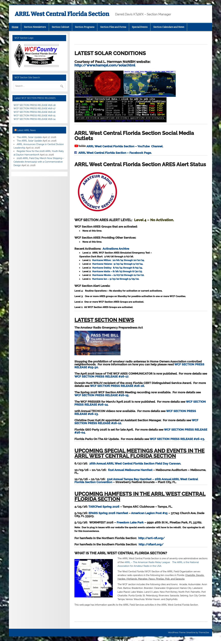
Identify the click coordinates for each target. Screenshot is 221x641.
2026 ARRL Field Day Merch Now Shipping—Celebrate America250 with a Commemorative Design (39, 162)
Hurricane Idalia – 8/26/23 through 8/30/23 (117, 271)
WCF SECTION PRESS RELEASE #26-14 (34, 119)
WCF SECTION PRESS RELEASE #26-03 (177, 439)
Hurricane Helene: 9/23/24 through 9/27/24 (117, 264)
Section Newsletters (35, 27)
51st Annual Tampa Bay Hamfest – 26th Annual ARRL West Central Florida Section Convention (136, 480)
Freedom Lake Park (130, 522)
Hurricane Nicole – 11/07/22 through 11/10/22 (118, 275)
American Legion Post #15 (149, 513)
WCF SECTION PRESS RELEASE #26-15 (101, 395)
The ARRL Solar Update (29, 137)
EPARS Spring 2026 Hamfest (108, 513)
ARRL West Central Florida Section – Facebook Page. (115, 152)
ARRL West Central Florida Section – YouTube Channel (124, 146)
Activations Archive (116, 248)
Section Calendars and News (168, 27)
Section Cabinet (60, 27)
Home (15, 27)
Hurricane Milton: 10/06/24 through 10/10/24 (118, 260)
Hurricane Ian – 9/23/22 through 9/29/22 (115, 279)
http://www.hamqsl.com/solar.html (112, 63)
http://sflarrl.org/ (151, 544)
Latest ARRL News (26, 130)
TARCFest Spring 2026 (103, 506)
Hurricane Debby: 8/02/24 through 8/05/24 (117, 267)
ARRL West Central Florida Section (62, 13)
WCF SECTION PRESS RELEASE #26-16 (117, 385)
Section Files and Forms (113, 27)
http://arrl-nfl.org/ (151, 538)
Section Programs (84, 27)
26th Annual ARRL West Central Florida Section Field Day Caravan (134, 463)
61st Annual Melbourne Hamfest (130, 470)
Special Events (139, 27)
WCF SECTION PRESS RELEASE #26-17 (101, 376)
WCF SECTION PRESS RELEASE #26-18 (35, 105)
